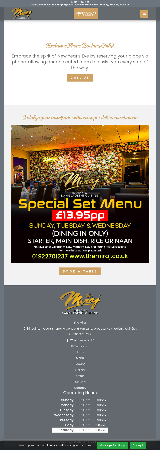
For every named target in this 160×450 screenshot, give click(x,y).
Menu (80, 358)
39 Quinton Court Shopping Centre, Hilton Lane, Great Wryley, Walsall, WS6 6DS (80, 4)
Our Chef (80, 382)
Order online (86, 14)
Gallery (80, 370)
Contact (80, 388)
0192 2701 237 (80, 2)
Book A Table (80, 271)
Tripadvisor (80, 346)
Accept (138, 445)
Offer (80, 376)
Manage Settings (112, 445)
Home (80, 352)
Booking (80, 364)
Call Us (80, 78)
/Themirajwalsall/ (80, 340)
